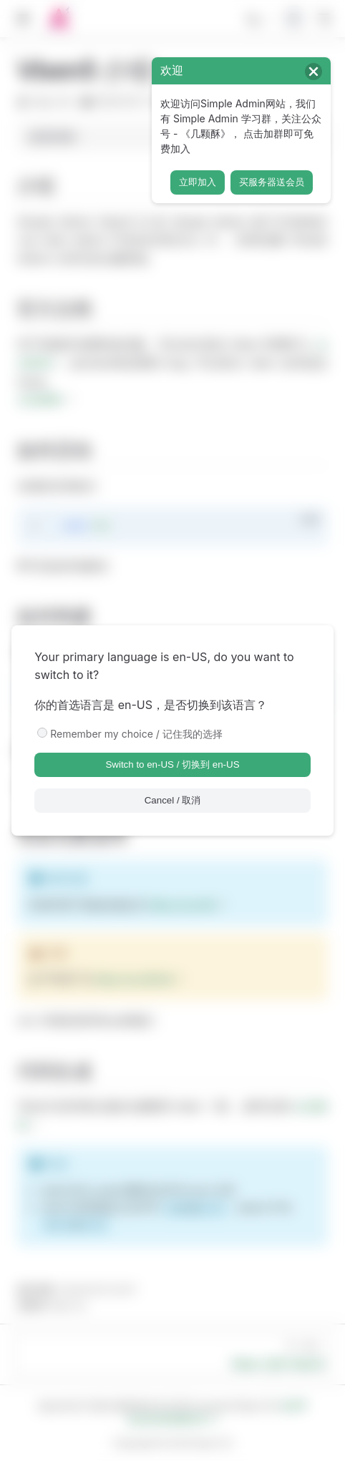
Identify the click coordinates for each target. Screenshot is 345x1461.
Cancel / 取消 (173, 800)
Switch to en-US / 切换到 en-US (172, 764)
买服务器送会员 (271, 182)
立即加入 (197, 182)
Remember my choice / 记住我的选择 (136, 734)
